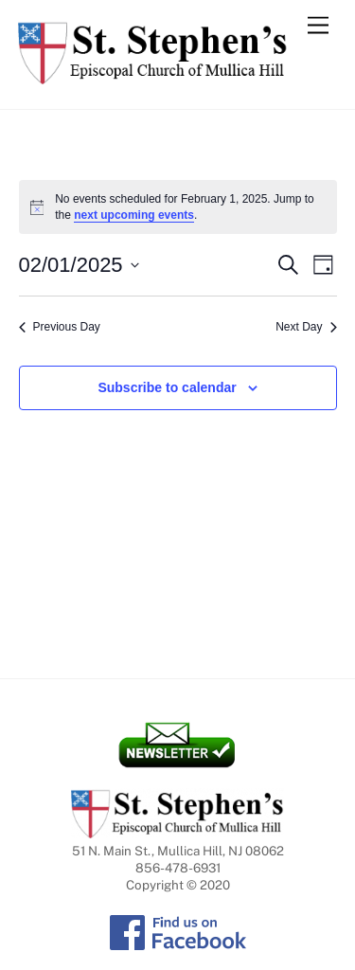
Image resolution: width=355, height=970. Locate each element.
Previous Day (59, 326)
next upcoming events (134, 215)
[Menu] (318, 26)
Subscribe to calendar (167, 387)
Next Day (305, 326)
